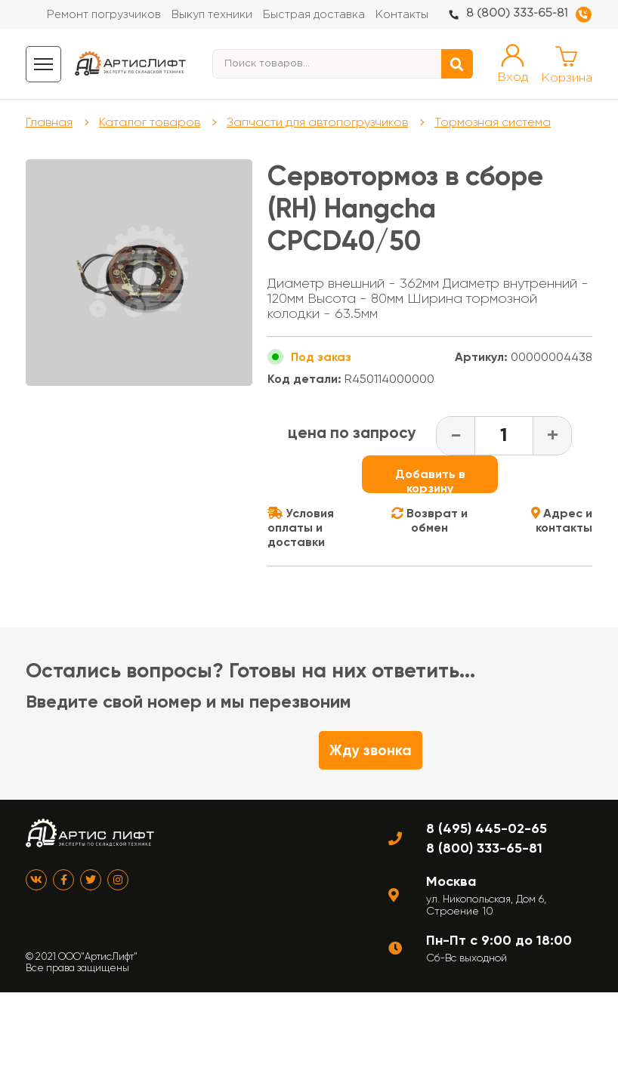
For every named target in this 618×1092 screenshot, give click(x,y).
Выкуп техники (211, 15)
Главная (49, 122)
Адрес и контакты (561, 520)
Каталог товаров (149, 122)
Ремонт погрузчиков (104, 15)
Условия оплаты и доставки (300, 527)
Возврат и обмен (429, 520)
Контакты (401, 15)
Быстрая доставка (314, 15)
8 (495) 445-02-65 (486, 828)
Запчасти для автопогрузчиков (317, 122)
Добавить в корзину (430, 480)
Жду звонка (370, 750)
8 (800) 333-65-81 (516, 13)
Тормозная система (492, 122)
